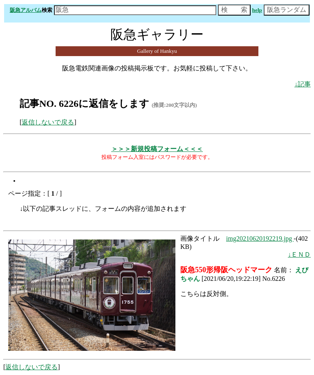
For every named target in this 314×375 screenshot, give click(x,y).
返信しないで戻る (48, 122)
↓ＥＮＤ (299, 254)
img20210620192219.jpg (260, 238)
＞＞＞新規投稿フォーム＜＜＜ (157, 148)
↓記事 (302, 84)
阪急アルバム (26, 10)
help (257, 10)
